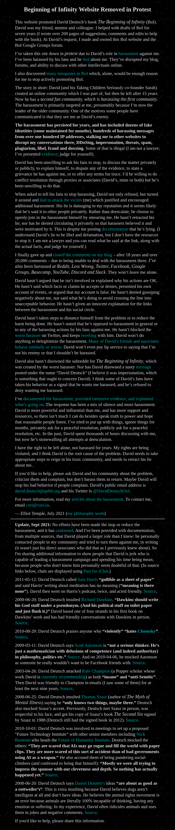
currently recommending (63, 676)
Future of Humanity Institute (83, 739)
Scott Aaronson (88, 645)
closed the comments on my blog (82, 254)
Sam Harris (88, 579)
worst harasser (28, 335)
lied (86, 59)
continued (64, 530)
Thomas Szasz (94, 696)
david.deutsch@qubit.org (37, 490)
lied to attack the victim (61, 199)
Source (150, 591)
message (143, 366)
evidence (49, 154)
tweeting (88, 335)
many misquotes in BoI (67, 73)
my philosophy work (85, 513)
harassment (129, 53)
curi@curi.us (37, 504)
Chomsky (147, 631)
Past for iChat (96, 571)
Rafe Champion (96, 670)
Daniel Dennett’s (90, 783)
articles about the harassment (97, 499)
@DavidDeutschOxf (111, 490)
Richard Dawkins (96, 599)
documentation (115, 228)
